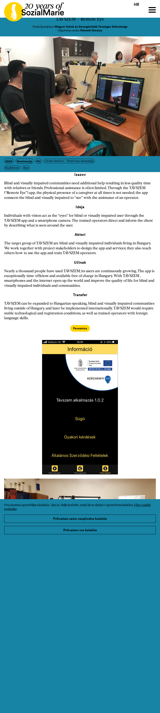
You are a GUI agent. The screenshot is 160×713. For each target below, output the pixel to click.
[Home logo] (32, 10)
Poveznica (80, 328)
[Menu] (152, 10)
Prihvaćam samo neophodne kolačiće (80, 519)
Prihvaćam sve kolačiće (80, 530)
